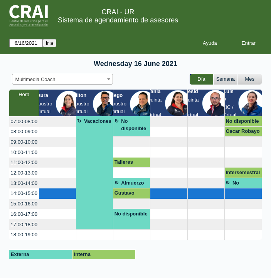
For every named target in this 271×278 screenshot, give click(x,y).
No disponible (133, 125)
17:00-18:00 (24, 224)
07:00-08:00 (24, 121)
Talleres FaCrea (123, 163)
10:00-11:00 (24, 152)
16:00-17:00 (24, 214)
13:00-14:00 (24, 183)
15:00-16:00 (24, 204)
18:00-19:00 (24, 234)
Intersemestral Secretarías (243, 174)
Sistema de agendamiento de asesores (118, 20)
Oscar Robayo (242, 131)
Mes (250, 79)
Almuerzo (132, 183)
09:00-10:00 (24, 142)
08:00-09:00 (24, 131)
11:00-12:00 (24, 162)
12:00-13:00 (24, 173)
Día (201, 79)
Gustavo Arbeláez (124, 194)
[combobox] (62, 79)
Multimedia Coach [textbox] (35, 79)
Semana (225, 79)
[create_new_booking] (57, 121)
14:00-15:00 (24, 193)
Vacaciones (97, 121)
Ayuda (210, 43)
